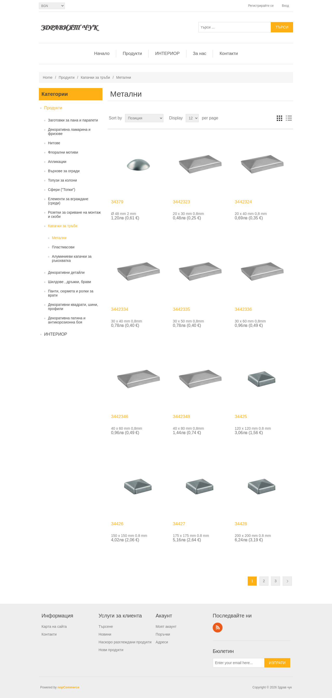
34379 (117, 201)
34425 (241, 416)
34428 (241, 523)
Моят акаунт (166, 626)
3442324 (243, 201)
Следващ (287, 581)
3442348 (181, 416)
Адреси (162, 642)
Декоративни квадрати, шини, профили (73, 307)
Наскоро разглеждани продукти (125, 642)
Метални (59, 238)
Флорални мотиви (63, 152)
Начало (101, 53)
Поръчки (163, 634)
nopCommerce (68, 687)
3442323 (181, 201)
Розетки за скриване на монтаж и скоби (74, 214)
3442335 (181, 309)
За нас (199, 53)
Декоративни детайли (66, 272)
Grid (279, 118)
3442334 (119, 309)
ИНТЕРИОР (167, 53)
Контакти (228, 53)
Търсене (106, 626)
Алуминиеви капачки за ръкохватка (72, 258)
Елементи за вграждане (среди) (68, 201)
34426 (117, 523)
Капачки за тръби (95, 77)
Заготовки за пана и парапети (73, 120)
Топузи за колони (62, 180)
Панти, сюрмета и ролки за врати (70, 293)
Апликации (57, 162)
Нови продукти (111, 650)
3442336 (243, 309)
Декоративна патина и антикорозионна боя (66, 320)
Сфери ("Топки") (61, 190)
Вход (285, 6)
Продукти (132, 53)
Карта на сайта (54, 626)
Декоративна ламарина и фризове (69, 131)
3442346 (119, 416)
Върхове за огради (64, 171)
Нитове (54, 143)
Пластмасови (63, 247)
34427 (179, 523)
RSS (218, 627)
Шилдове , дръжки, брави (69, 282)
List (289, 118)
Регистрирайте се (261, 6)
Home (47, 77)
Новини (105, 634)
